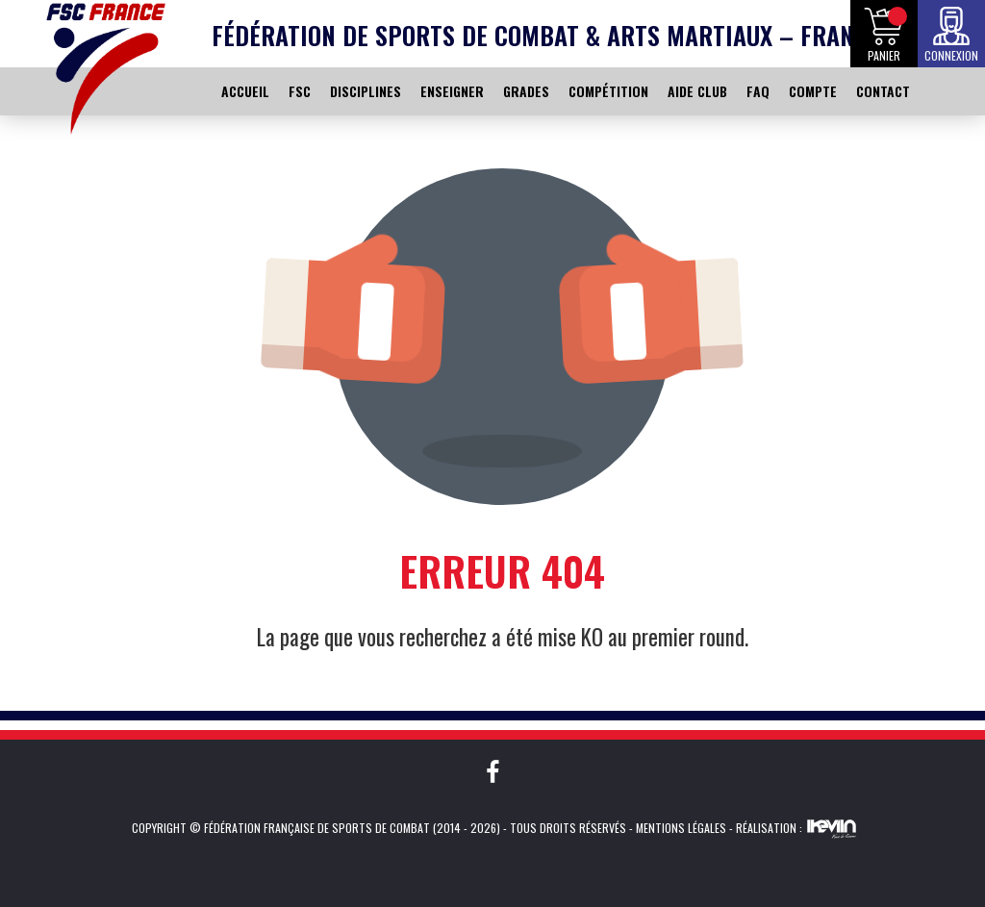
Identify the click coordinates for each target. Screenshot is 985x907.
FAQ (758, 91)
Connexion (951, 55)
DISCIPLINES (365, 91)
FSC (300, 91)
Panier (884, 55)
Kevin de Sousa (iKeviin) (831, 828)
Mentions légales (681, 827)
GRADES (526, 91)
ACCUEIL (245, 91)
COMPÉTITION (608, 91)
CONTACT (883, 91)
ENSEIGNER (452, 91)
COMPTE (813, 91)
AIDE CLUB (697, 91)
